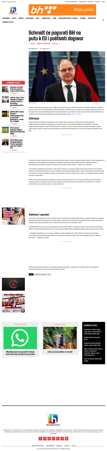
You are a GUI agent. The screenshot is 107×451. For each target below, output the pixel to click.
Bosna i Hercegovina (43, 43)
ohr (49, 274)
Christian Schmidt (40, 274)
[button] (103, 20)
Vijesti (33, 43)
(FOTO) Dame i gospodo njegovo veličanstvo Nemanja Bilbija (17, 131)
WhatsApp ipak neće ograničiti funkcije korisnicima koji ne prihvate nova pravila (20, 353)
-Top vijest (14, 93)
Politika (55, 43)
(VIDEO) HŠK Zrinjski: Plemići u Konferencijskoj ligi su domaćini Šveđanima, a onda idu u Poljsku (17, 116)
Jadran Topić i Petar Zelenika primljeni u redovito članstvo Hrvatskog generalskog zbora (17, 101)
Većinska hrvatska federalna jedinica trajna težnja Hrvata (17, 89)
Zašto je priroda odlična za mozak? (60, 352)
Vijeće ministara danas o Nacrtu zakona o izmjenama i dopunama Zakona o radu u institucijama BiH (93, 352)
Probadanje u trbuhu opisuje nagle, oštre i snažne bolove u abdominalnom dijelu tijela (93, 332)
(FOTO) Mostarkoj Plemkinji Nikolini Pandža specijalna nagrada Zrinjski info (16, 144)
